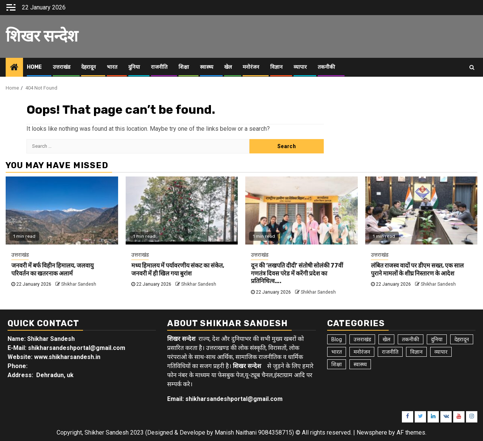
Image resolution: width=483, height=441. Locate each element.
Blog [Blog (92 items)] (336, 339)
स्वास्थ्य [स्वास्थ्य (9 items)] (360, 364)
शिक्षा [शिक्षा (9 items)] (336, 364)
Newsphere (372, 432)
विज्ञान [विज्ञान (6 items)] (416, 352)
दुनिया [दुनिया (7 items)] (437, 339)
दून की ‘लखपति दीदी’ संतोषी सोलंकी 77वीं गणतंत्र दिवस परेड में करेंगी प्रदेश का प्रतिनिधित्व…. (297, 273)
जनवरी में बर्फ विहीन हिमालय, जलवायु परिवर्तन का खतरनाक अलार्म (52, 269)
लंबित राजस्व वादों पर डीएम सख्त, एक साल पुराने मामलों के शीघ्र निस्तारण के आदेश (417, 269)
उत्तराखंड (61, 67)
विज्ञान (276, 67)
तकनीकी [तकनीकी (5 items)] (410, 339)
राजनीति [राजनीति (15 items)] (390, 352)
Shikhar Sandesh (78, 284)
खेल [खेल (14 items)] (386, 339)
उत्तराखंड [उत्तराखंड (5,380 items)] (362, 339)
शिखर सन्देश (42, 36)
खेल (228, 67)
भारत (112, 67)
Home (34, 67)
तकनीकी (326, 67)
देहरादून (88, 67)
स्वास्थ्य (206, 67)
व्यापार (300, 67)
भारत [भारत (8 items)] (336, 352)
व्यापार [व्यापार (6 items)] (441, 352)
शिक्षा (183, 67)
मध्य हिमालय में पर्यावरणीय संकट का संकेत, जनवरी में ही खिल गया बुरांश (177, 269)
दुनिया (134, 67)
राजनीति (159, 67)
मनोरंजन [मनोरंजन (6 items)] (362, 352)
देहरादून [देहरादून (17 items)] (461, 339)
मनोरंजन (251, 67)
